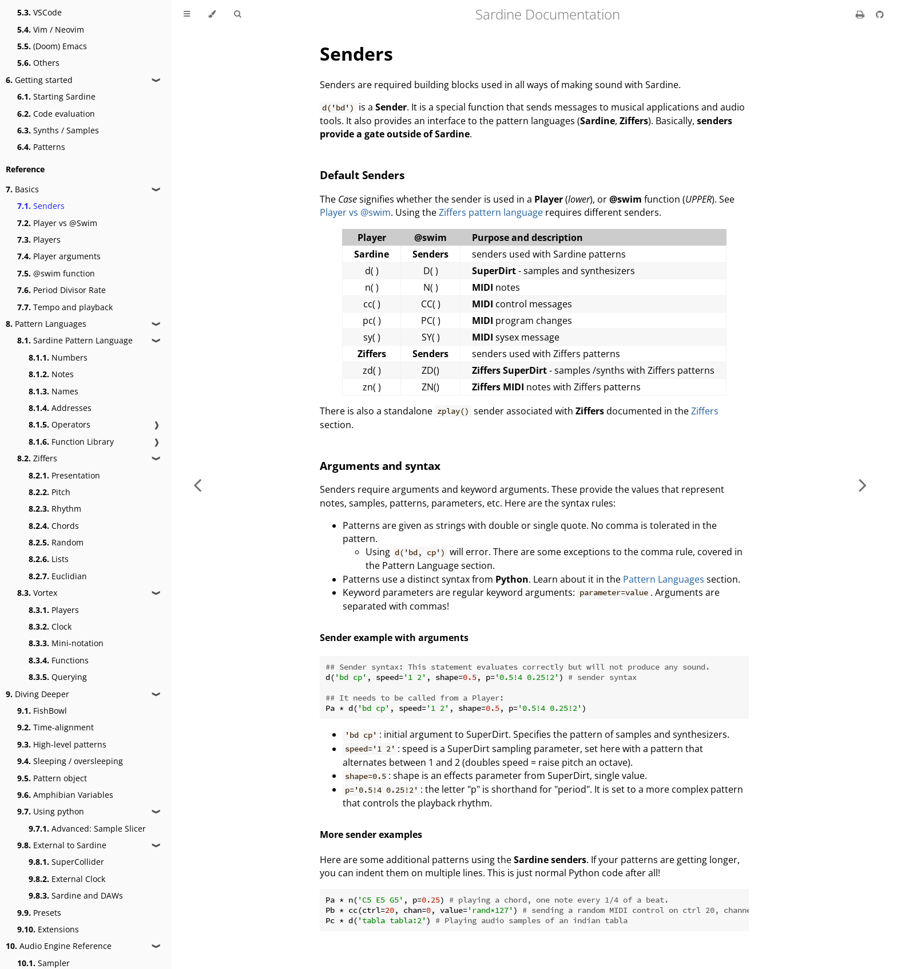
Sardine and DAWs (76, 895)
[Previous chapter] (197, 484)
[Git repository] (879, 14)
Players (39, 239)
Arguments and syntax (380, 465)
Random (56, 542)
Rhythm (55, 508)
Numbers (58, 357)
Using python (50, 811)
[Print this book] (861, 14)
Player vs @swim (355, 212)
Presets (39, 912)
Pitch (49, 492)
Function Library (71, 441)
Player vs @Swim (57, 222)
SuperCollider (66, 861)
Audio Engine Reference (59, 945)
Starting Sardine (56, 96)
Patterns (41, 146)
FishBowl (42, 710)
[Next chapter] (862, 484)
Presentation (64, 475)
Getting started (39, 79)
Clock (50, 626)
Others (38, 62)
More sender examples (371, 834)
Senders (41, 205)
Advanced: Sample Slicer (87, 828)
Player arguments (59, 256)
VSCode (39, 12)
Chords (54, 525)
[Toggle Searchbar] (237, 14)
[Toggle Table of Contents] (186, 14)
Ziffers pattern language (491, 212)
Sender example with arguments (394, 637)
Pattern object (52, 778)
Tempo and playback (65, 307)
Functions (59, 660)
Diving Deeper (37, 694)
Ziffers (37, 458)
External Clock (67, 878)
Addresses (60, 407)
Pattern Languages (46, 323)
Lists (49, 558)
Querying (58, 676)
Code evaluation (56, 113)
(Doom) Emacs (52, 46)
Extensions (48, 929)
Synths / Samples (58, 130)
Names (53, 391)
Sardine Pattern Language (75, 340)
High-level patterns (61, 744)
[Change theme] (212, 14)
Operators (59, 424)
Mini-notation (66, 643)
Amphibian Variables (65, 794)
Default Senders (362, 175)
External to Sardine (61, 845)
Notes (51, 374)
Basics (22, 189)
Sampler (43, 963)
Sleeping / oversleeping (70, 761)
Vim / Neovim (50, 29)
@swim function (56, 273)
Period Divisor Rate (61, 289)
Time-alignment (55, 727)
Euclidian (58, 576)
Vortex (37, 592)
